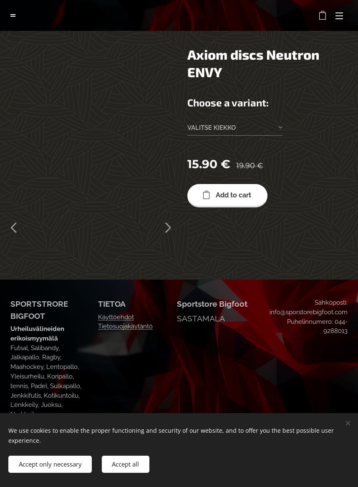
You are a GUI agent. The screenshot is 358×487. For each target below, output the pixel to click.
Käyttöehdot (116, 317)
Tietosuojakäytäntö (125, 327)
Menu (339, 15)
